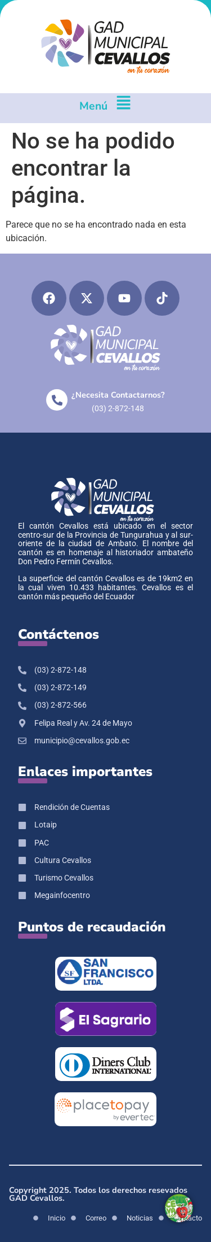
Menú (93, 106)
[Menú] (123, 108)
